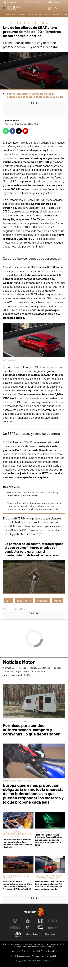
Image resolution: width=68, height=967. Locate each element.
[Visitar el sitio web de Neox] (40, 921)
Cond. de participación (20, 956)
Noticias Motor (19, 662)
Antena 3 (6, 609)
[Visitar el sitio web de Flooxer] (50, 934)
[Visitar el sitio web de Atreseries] (28, 927)
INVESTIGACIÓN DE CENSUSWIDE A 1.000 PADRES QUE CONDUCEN (17, 834)
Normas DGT (9, 14)
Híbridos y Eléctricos (39, 14)
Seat (8, 600)
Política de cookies (48, 951)
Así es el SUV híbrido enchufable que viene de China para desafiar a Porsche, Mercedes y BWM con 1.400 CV (17, 885)
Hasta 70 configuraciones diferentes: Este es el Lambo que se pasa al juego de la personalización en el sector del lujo (48, 840)
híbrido (57, 600)
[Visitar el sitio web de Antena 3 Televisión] (15, 921)
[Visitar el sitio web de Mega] (15, 927)
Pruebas (57, 14)
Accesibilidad (48, 960)
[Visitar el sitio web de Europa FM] (53, 927)
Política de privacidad (31, 951)
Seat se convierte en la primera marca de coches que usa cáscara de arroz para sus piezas (35, 95)
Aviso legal (16, 951)
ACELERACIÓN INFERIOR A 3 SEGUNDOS (16, 877)
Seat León (42, 600)
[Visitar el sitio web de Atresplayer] (34, 934)
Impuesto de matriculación (17, 675)
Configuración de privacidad (44, 956)
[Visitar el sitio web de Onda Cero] (40, 927)
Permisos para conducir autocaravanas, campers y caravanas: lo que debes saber (32, 494)
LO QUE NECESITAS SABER (15, 721)
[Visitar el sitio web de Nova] (53, 921)
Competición (39, 671)
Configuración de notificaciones (28, 960)
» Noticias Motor (18, 609)
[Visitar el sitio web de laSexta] (28, 921)
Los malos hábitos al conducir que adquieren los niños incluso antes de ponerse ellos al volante (17, 843)
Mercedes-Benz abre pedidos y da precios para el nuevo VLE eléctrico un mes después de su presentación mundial (49, 885)
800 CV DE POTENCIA (44, 831)
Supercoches (22, 671)
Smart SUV (29, 2)
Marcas (22, 14)
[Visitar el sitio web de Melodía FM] (18, 934)
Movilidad (8, 671)
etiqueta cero (24, 600)
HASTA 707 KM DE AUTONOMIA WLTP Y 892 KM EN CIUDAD (48, 877)
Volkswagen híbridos (44, 2)
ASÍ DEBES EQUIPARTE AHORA (17, 781)
